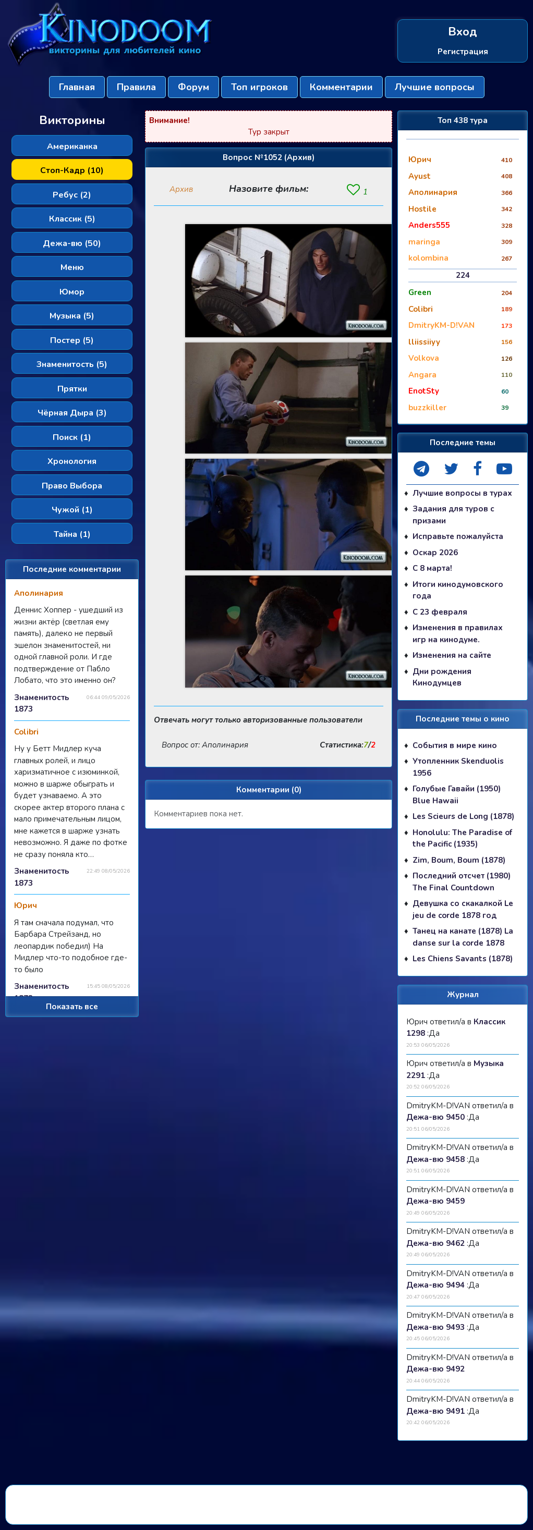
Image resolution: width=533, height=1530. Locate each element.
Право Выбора (72, 486)
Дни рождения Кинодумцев (442, 677)
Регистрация (463, 51)
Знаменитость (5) (72, 364)
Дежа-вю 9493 (435, 1327)
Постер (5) (72, 340)
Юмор (71, 292)
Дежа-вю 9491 (435, 1411)
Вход (462, 32)
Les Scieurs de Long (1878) (463, 817)
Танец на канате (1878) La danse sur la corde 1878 (463, 937)
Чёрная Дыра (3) (72, 413)
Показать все (72, 1006)
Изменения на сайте (452, 656)
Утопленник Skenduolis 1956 (458, 767)
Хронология (71, 461)
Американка (72, 146)
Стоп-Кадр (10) (72, 170)
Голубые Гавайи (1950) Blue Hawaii (457, 795)
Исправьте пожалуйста (458, 537)
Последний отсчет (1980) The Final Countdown (462, 882)
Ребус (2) (72, 195)
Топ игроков (259, 87)
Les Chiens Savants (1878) (463, 959)
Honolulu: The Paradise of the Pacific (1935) (462, 838)
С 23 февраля (440, 612)
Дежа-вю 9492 (435, 1369)
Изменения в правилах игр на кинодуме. (458, 634)
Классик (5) (72, 219)
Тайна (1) (72, 534)
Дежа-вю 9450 (435, 1117)
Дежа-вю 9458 (435, 1159)
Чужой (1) (72, 510)
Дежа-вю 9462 (435, 1243)
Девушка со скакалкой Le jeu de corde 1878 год (463, 910)
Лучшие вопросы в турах (462, 493)
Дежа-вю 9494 (435, 1285)
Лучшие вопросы (435, 87)
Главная (77, 87)
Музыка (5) (72, 316)
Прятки (72, 389)
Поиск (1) (72, 437)
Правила (136, 87)
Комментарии (341, 87)
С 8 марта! (432, 569)
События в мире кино (455, 745)
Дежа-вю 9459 (435, 1201)
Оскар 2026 (435, 552)
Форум (193, 87)
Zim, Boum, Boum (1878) (459, 860)
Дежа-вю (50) (72, 243)
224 (463, 275)
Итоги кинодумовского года (458, 590)
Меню (72, 267)
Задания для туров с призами (453, 515)
